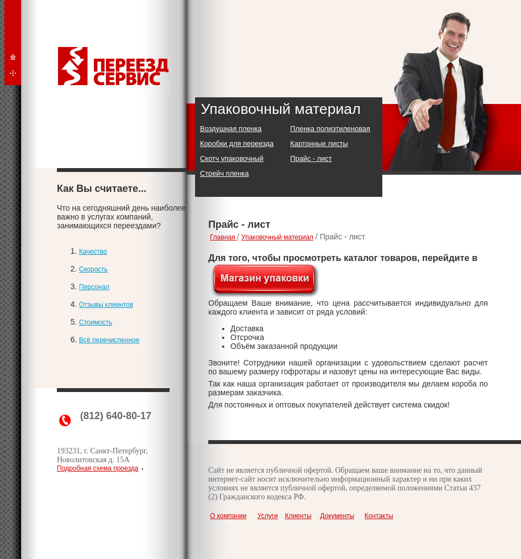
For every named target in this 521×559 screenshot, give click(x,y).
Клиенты (298, 516)
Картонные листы (319, 143)
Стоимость (95, 322)
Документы (337, 516)
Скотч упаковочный (232, 158)
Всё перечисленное (109, 340)
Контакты (379, 516)
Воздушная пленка (230, 128)
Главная (223, 237)
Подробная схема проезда (97, 468)
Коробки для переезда (236, 143)
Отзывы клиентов (106, 305)
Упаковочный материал (277, 237)
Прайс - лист (310, 158)
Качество (93, 251)
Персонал (94, 287)
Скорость (93, 269)
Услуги (267, 516)
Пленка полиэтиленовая (330, 128)
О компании (228, 516)
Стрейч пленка (224, 173)
